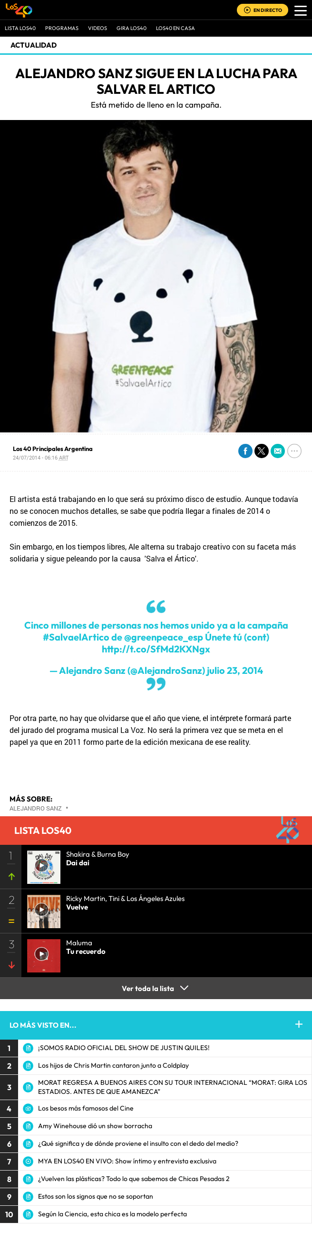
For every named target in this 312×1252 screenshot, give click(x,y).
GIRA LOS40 (131, 28)
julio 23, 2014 (235, 670)
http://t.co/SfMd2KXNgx (156, 649)
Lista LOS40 (20, 28)
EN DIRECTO (268, 10)
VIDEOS (97, 28)
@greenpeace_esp (163, 637)
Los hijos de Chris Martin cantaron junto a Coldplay (113, 1065)
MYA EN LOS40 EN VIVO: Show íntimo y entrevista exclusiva (127, 1161)
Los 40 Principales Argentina (53, 448)
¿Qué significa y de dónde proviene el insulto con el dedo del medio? (138, 1143)
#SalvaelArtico (76, 637)
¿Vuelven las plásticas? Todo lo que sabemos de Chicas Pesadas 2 (134, 1178)
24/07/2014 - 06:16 (40, 457)
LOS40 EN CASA (175, 28)
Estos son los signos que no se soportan (95, 1196)
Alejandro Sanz (36, 808)
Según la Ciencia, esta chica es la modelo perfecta (112, 1214)
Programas (61, 28)
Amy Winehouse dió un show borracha (95, 1126)
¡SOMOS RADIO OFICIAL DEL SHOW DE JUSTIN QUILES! (124, 1047)
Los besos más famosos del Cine (86, 1108)
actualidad (33, 45)
